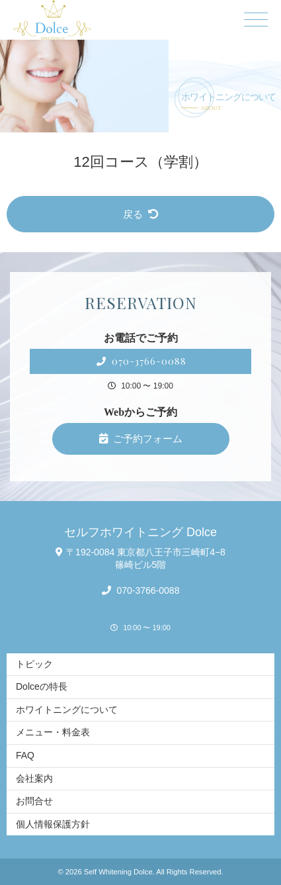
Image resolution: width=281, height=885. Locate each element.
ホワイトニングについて (67, 709)
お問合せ (34, 801)
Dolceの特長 (41, 686)
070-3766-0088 (141, 361)
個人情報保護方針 (53, 824)
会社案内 (34, 778)
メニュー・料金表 (53, 732)
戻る (140, 214)
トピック (34, 664)
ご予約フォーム (140, 438)
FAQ (25, 755)
